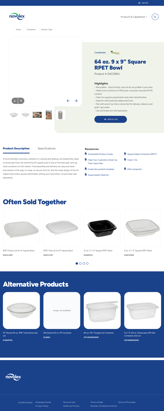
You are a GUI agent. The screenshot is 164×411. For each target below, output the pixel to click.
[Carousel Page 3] (84, 266)
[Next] (76, 103)
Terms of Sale (97, 402)
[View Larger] (21, 103)
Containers (31, 32)
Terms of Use (69, 402)
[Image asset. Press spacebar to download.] (15, 103)
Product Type (46, 32)
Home (18, 32)
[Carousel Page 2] (80, 266)
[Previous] (68, 103)
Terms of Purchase (126, 402)
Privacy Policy (41, 406)
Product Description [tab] (16, 150)
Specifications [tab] (47, 150)
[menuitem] (132, 17)
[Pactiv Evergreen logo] (18, 377)
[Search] (153, 16)
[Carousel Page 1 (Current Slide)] (77, 266)
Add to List (111, 121)
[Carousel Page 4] (87, 266)
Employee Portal (43, 402)
